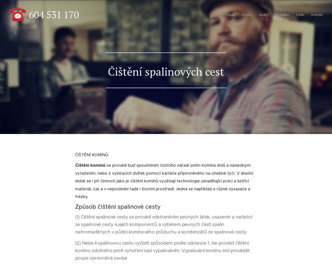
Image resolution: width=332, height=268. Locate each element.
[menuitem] (227, 14)
